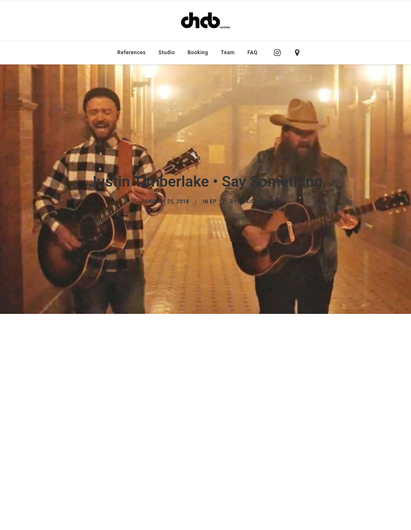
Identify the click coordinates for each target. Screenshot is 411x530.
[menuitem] (132, 52)
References (131, 53)
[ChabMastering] (205, 20)
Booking (197, 53)
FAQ (253, 53)
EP (213, 189)
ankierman (254, 189)
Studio (166, 53)
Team (228, 53)
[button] (279, 52)
